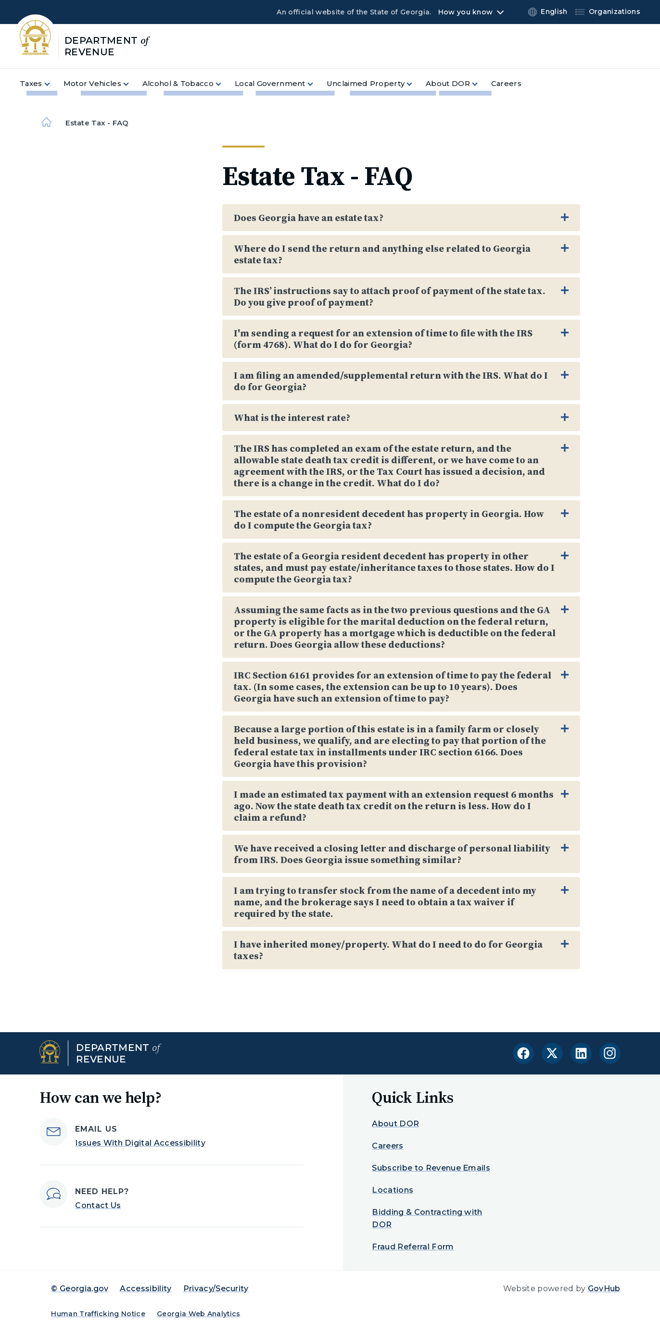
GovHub (604, 1288)
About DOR (395, 1123)
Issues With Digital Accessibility (140, 1143)
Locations (392, 1190)
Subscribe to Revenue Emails (431, 1168)
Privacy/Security (216, 1288)
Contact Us (98, 1205)
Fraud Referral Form (413, 1246)
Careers (387, 1145)
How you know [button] (465, 12)
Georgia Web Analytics (199, 1313)
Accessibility (145, 1288)
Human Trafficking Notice (98, 1313)
